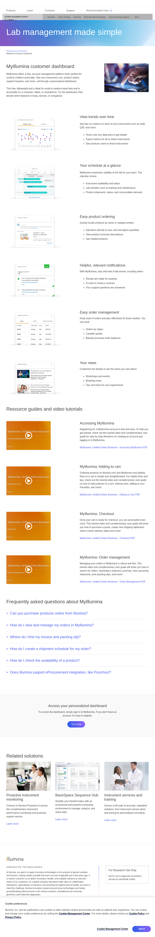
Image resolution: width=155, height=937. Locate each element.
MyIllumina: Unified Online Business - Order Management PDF (112, 583)
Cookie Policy (137, 913)
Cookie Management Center (74, 913)
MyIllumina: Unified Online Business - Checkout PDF (107, 539)
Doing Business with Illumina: (16, 52)
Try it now (76, 725)
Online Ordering (62, 19)
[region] (77, 917)
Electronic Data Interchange (93, 19)
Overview (49, 19)
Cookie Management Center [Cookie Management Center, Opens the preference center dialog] (112, 929)
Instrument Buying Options (117, 19)
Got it (142, 929)
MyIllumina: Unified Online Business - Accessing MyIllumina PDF (114, 449)
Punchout (75, 19)
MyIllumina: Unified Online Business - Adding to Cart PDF (110, 496)
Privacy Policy (13, 917)
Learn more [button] (12, 825)
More (135, 19)
